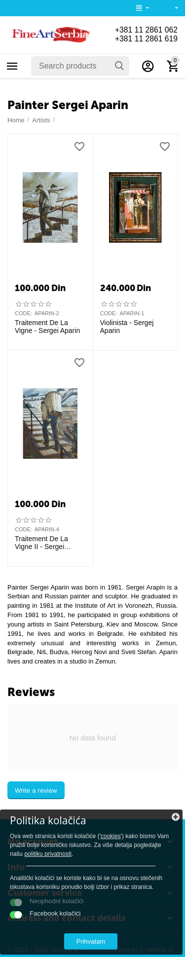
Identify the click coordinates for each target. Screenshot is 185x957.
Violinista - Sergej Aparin (127, 327)
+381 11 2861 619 (145, 39)
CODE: (23, 313)
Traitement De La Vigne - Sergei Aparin (47, 327)
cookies (111, 836)
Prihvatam (91, 941)
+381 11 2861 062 (145, 30)
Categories (12, 66)
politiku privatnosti (48, 853)
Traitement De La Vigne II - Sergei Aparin (41, 543)
